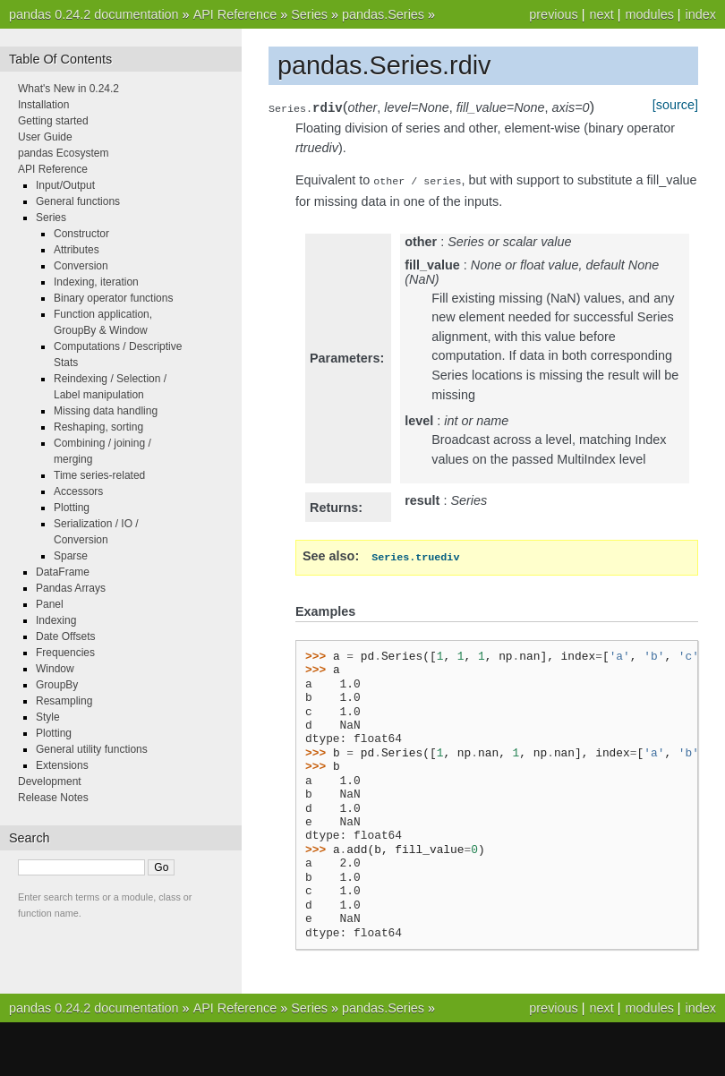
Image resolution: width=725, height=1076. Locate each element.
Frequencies (65, 652)
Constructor (81, 233)
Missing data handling (106, 411)
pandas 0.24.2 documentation (94, 14)
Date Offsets (65, 636)
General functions (78, 201)
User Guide (45, 137)
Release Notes (53, 797)
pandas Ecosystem (63, 153)
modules (649, 14)
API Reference (235, 14)
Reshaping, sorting (98, 427)
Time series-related (99, 475)
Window (55, 668)
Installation (43, 104)
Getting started (53, 121)
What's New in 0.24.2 (68, 88)
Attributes (76, 249)
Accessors (78, 491)
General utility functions (92, 749)
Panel (50, 604)
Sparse (71, 556)
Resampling (64, 701)
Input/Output (65, 185)
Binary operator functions (113, 298)
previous (553, 14)
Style (48, 717)
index (701, 14)
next (601, 14)
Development (49, 781)
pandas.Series (383, 14)
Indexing (56, 620)
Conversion (81, 266)
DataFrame (63, 572)
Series (309, 14)
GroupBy (57, 685)
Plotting (72, 507)
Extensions (62, 765)
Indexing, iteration (96, 282)
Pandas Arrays (71, 588)
